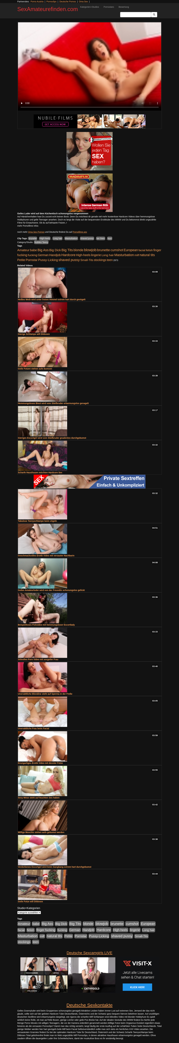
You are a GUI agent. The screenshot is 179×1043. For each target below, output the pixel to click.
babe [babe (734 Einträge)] (33, 250)
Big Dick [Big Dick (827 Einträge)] (55, 250)
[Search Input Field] (135, 14)
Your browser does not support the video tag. (89, 66)
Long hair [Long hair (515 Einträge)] (108, 255)
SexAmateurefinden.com (47, 9)
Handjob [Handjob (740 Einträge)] (55, 255)
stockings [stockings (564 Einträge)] (100, 260)
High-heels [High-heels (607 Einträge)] (83, 255)
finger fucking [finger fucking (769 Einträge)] (46, 930)
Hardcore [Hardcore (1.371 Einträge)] (68, 255)
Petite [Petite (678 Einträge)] (21, 260)
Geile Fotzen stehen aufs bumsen (35, 368)
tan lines (101, 238)
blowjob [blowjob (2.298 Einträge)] (90, 250)
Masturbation (71, 238)
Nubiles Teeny (41, 242)
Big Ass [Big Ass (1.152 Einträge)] (43, 250)
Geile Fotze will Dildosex (30, 901)
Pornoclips (51, 1)
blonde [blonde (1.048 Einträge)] (78, 250)
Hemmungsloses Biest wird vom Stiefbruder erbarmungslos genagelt (53, 403)
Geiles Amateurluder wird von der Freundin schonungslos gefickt (51, 590)
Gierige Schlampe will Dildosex (34, 334)
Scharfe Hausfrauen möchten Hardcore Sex (40, 472)
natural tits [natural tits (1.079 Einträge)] (147, 255)
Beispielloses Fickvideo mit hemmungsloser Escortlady (46, 625)
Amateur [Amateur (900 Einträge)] (23, 250)
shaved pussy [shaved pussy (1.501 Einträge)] (69, 260)
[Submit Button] (154, 14)
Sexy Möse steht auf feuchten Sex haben (39, 797)
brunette (33, 238)
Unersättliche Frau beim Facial (33, 728)
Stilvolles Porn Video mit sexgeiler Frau (38, 659)
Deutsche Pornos (67, 1)
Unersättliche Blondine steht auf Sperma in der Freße (45, 694)
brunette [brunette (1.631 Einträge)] (103, 250)
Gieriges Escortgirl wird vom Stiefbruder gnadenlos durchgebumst (52, 438)
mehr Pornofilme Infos (27, 226)
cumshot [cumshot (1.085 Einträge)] (116, 250)
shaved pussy (87, 238)
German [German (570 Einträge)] (43, 255)
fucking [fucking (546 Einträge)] (32, 255)
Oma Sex (83, 1)
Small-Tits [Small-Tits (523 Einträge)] (86, 260)
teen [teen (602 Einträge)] (110, 260)
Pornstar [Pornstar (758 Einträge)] (31, 260)
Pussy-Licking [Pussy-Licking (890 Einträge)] (48, 260)
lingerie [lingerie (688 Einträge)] (96, 255)
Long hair (57, 238)
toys (110, 238)
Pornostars (109, 7)
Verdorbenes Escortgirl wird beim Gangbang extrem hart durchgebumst (54, 867)
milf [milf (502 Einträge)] (136, 255)
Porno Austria (37, 1)
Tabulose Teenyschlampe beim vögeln (37, 521)
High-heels (45, 238)
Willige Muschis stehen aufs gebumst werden (41, 832)
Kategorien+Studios (89, 7)
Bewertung (124, 7)
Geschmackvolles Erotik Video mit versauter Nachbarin (46, 555)
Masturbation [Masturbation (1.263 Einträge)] (124, 255)
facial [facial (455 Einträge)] (141, 250)
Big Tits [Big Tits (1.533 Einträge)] (67, 250)
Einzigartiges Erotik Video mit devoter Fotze (40, 763)
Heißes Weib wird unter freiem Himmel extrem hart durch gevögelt (51, 299)
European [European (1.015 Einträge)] (131, 250)
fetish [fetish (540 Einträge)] (149, 250)
